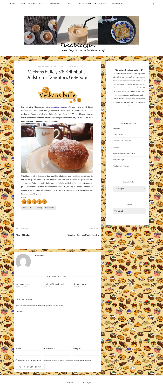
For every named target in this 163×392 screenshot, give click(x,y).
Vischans (116, 147)
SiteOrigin (92, 383)
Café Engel (116, 128)
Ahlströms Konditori (59, 107)
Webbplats (76, 349)
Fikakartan (55, 4)
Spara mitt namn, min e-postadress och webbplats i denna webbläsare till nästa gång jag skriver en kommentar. (54, 360)
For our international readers (92, 4)
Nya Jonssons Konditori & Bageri (124, 153)
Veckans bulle (49, 208)
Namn (18, 349)
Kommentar (20, 311)
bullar (24, 208)
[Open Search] (153, 4)
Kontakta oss (118, 4)
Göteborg (58, 66)
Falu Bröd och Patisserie (121, 166)
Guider (69, 4)
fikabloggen (39, 255)
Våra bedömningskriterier (33, 4)
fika (31, 208)
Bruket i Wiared (118, 134)
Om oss (12, 4)
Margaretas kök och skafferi (122, 141)
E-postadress (49, 349)
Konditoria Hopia (118, 160)
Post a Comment (75, 66)
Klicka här (130, 102)
